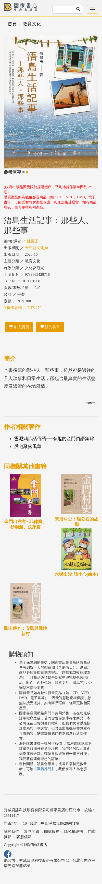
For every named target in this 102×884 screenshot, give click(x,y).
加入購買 (19, 327)
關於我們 (11, 831)
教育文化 (32, 23)
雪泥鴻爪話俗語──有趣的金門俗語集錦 (54, 438)
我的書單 (50, 327)
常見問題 (31, 831)
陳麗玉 (33, 241)
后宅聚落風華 (28, 446)
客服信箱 (24, 837)
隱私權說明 (73, 831)
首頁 (12, 23)
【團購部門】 (44, 769)
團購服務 (51, 831)
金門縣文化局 (36, 248)
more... (91, 402)
